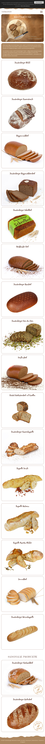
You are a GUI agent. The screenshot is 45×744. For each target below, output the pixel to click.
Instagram (22, 742)
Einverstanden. (39, 2)
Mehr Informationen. (25, 6)
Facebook (41, 740)
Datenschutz (35, 740)
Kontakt (23, 740)
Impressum (28, 740)
